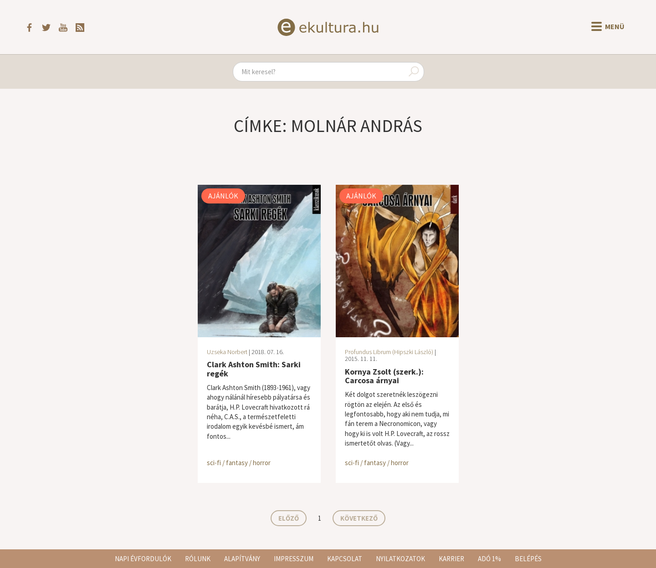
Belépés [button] (528, 558)
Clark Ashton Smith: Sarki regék (254, 369)
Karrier (451, 558)
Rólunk (197, 558)
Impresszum (293, 558)
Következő (359, 518)
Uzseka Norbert (227, 352)
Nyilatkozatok (400, 558)
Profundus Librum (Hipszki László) (389, 352)
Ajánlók (223, 195)
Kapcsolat (344, 558)
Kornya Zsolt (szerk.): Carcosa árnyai (384, 376)
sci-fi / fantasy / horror (239, 462)
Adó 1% (489, 558)
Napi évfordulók (143, 558)
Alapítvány (242, 558)
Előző (288, 518)
